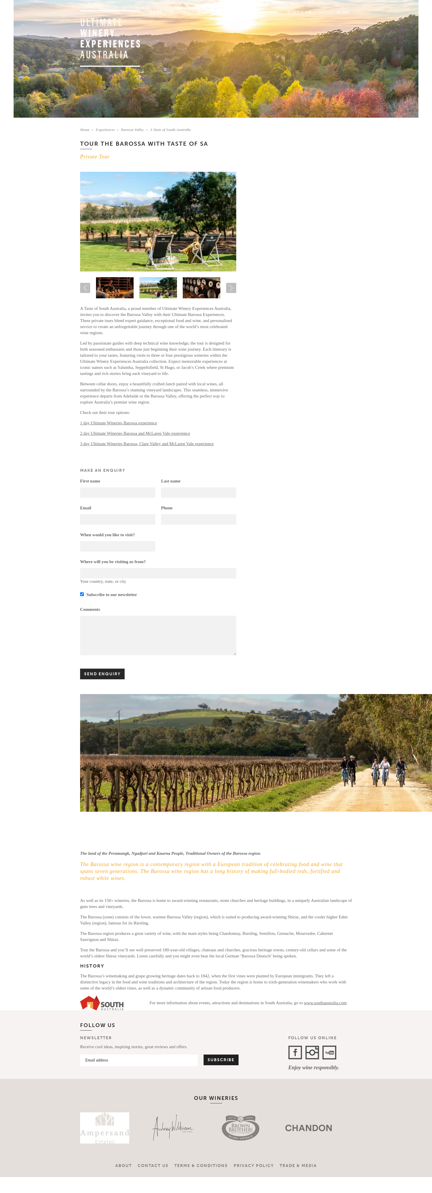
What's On (299, 12)
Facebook (295, 1052)
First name (90, 481)
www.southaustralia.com (325, 1002)
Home (156, 12)
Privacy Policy (254, 1165)
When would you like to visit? (107, 534)
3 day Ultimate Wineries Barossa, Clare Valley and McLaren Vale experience (147, 443)
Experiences (241, 12)
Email (85, 508)
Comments (90, 609)
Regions (180, 12)
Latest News (334, 12)
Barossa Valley (132, 129)
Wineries (208, 12)
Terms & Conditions (201, 1165)
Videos (271, 12)
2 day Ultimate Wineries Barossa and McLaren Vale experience (135, 433)
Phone (167, 508)
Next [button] (231, 288)
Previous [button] (85, 288)
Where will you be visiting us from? (113, 561)
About (123, 1165)
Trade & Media (298, 1165)
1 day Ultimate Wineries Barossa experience (118, 423)
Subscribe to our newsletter (108, 594)
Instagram (312, 1052)
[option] (158, 222)
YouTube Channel (329, 1052)
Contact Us (153, 1165)
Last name (170, 481)
